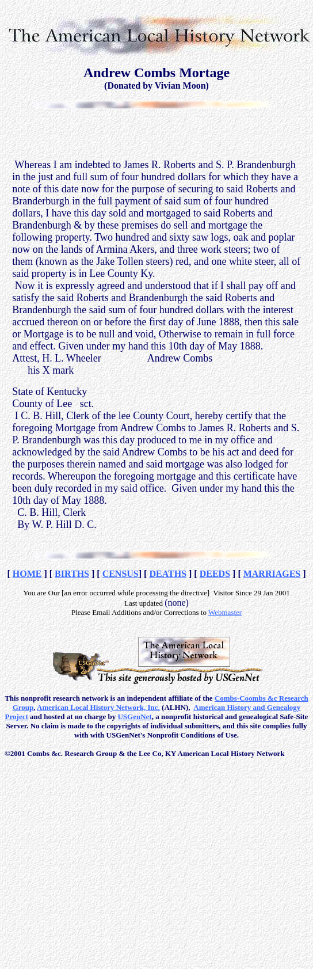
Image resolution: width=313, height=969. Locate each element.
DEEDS (215, 574)
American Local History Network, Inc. (98, 707)
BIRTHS (72, 574)
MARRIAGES (272, 574)
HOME (27, 574)
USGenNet (134, 716)
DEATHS (167, 574)
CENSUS (120, 574)
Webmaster (225, 612)
